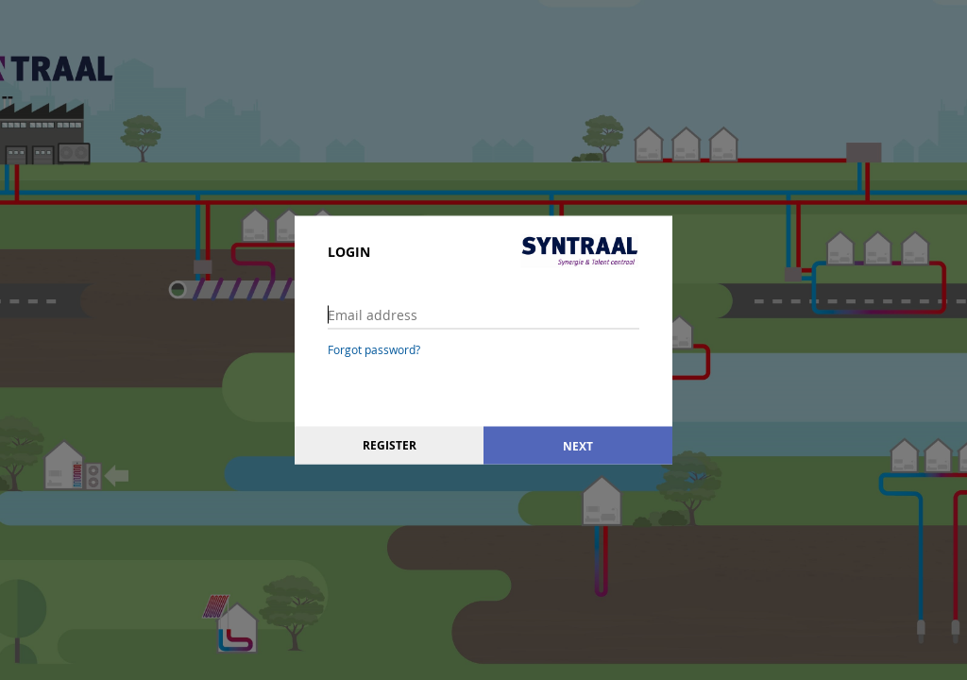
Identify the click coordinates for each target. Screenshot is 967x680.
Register (389, 445)
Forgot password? (374, 349)
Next (578, 445)
